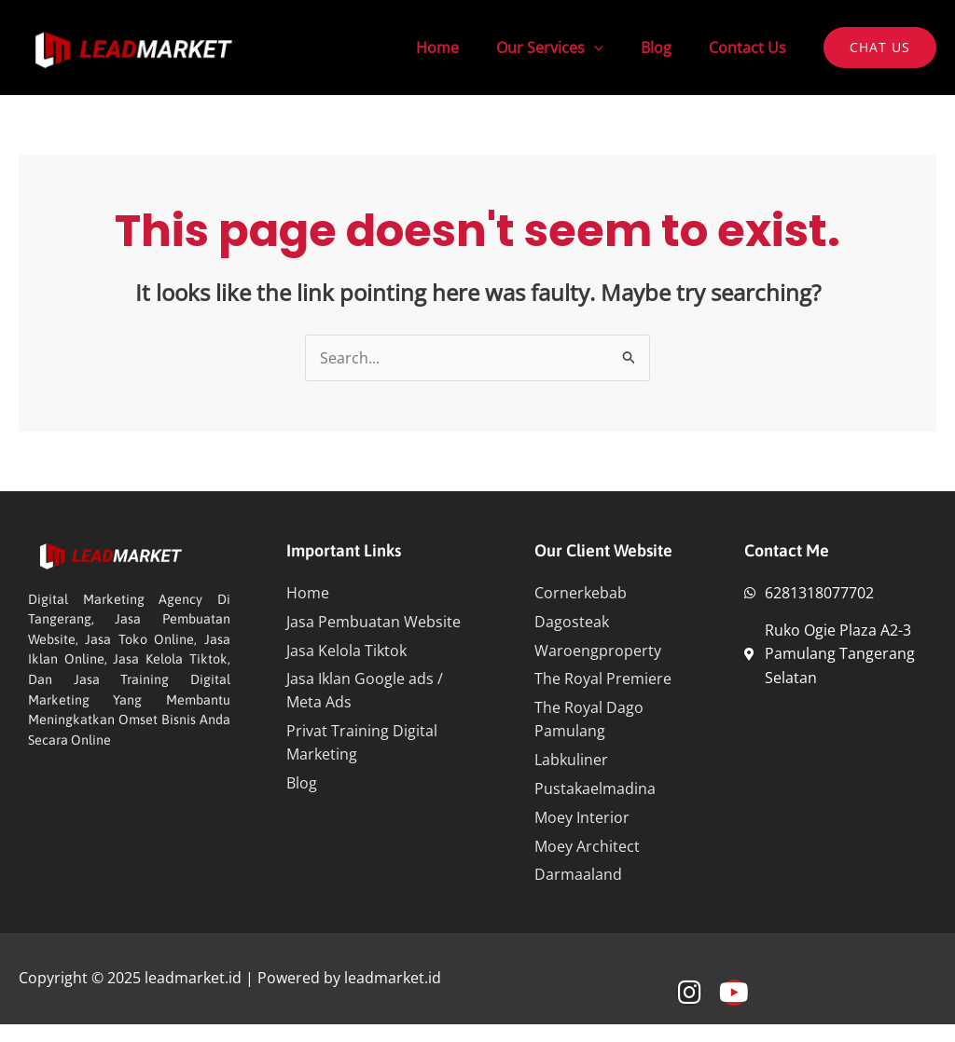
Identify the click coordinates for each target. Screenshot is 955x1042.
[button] (880, 47)
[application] (612, 47)
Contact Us (751, 47)
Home (463, 47)
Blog (667, 47)
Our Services (568, 47)
